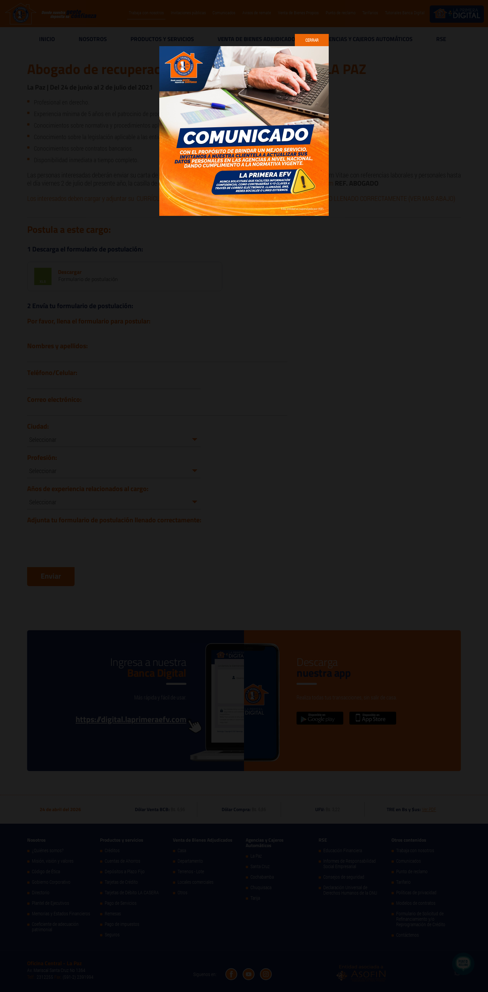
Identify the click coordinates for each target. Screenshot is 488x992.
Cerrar (312, 40)
